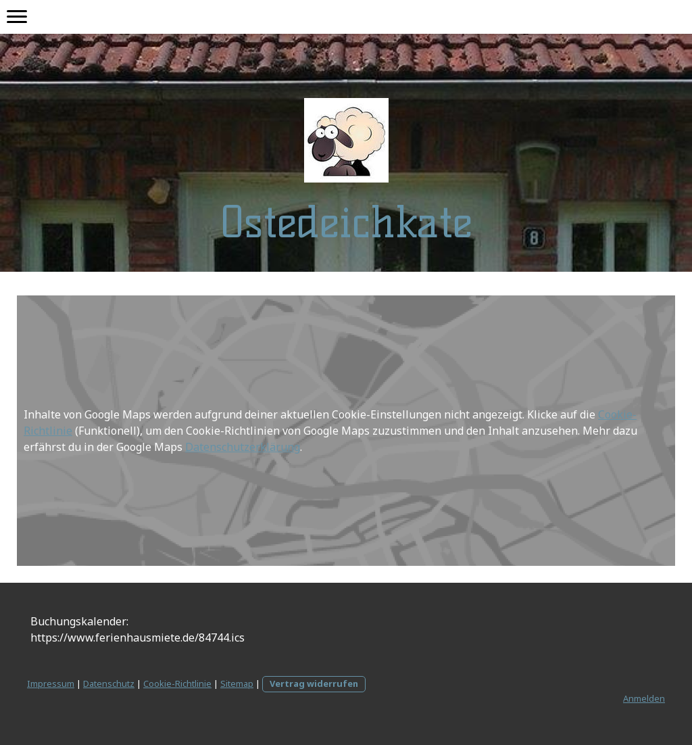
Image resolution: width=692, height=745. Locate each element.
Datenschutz (108, 683)
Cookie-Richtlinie (177, 683)
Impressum (50, 683)
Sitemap (236, 683)
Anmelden (644, 698)
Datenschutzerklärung (242, 446)
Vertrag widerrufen (314, 683)
